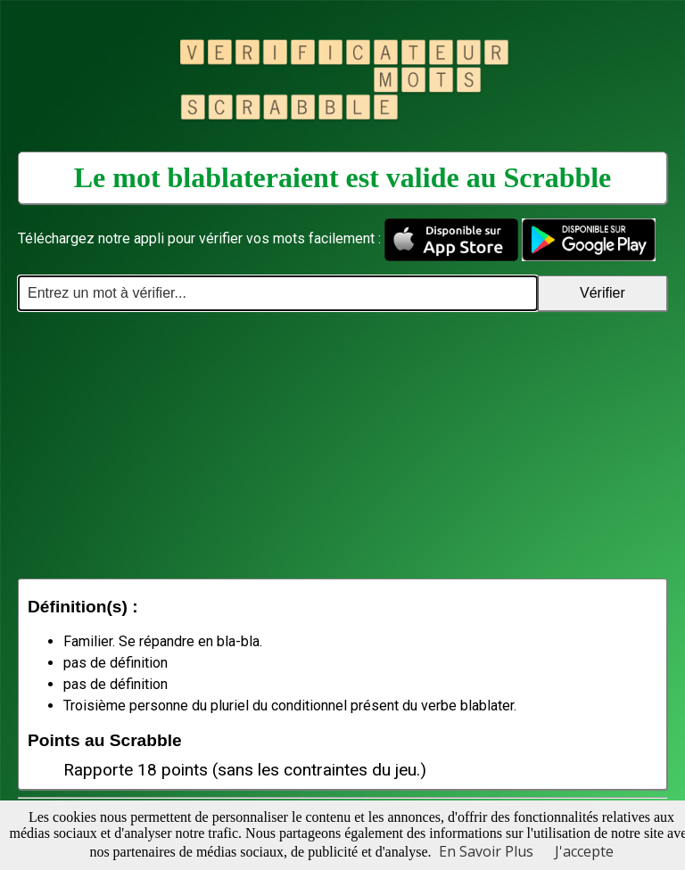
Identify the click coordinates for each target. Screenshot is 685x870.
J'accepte (584, 851)
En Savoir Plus (486, 851)
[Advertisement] (342, 445)
